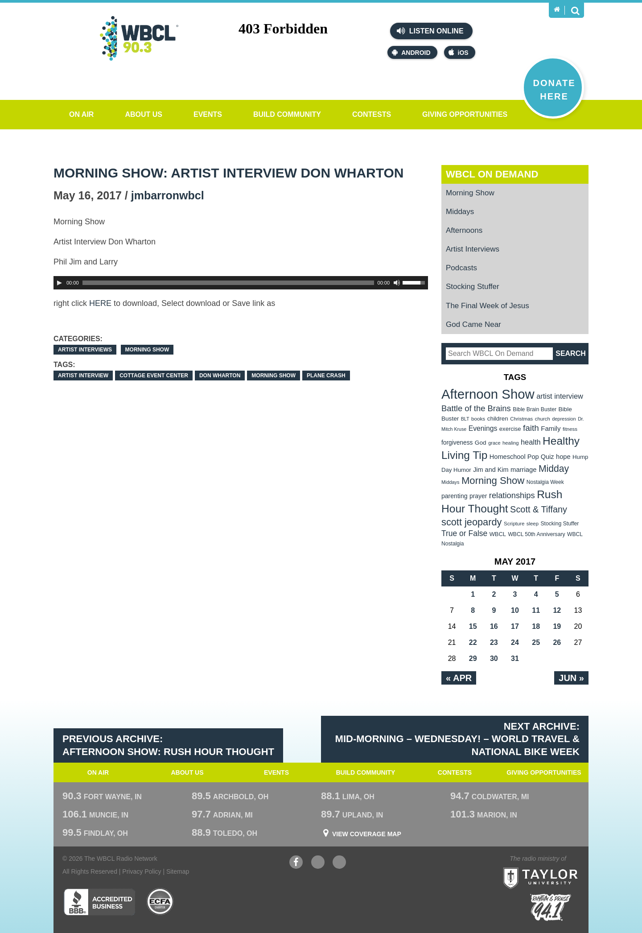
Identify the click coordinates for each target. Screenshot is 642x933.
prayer (478, 496)
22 (473, 642)
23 (494, 642)
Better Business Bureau (99, 902)
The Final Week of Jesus (487, 305)
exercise (510, 428)
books (478, 418)
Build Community (287, 114)
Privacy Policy (141, 871)
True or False (464, 533)
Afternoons (464, 230)
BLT (465, 418)
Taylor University (557, 867)
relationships (512, 495)
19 (557, 626)
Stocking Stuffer (472, 286)
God (480, 442)
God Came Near (473, 324)
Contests (371, 114)
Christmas (521, 418)
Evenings (483, 428)
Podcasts (461, 268)
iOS (459, 52)
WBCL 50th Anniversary (536, 534)
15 (473, 626)
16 (494, 626)
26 (557, 642)
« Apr (459, 678)
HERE (100, 303)
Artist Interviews (85, 350)
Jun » (571, 678)
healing (510, 443)
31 (515, 658)
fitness (570, 429)
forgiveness (457, 442)
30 (494, 658)
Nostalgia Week (545, 482)
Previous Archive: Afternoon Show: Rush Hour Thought (168, 745)
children (497, 418)
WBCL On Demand (492, 174)
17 (515, 626)
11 (536, 610)
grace (494, 443)
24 (515, 642)
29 (473, 658)
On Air (81, 114)
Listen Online (430, 30)
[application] (241, 282)
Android (411, 52)
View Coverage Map (366, 834)
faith (531, 428)
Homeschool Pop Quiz (522, 456)
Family (550, 428)
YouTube (318, 863)
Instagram (339, 863)
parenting (454, 496)
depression (564, 418)
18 (536, 626)
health (531, 442)
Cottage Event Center (153, 375)
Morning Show (147, 350)
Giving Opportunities (464, 114)
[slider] (228, 283)
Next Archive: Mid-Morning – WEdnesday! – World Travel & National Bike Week (457, 739)
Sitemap (177, 871)
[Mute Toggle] (396, 282)
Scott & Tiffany (538, 509)
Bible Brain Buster (534, 409)
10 (515, 610)
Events (207, 114)
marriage (523, 469)
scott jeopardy (471, 522)
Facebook (296, 863)
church (542, 418)
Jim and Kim (490, 469)
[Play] (59, 282)
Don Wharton (219, 375)
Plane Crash (326, 375)
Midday (554, 468)
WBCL (498, 534)
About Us (143, 114)
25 (536, 642)
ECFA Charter (160, 902)
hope (563, 456)
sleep (533, 523)
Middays (460, 211)
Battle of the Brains (476, 408)
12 (557, 610)
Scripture (514, 523)
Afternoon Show (488, 394)
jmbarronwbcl (167, 195)
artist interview (83, 375)
